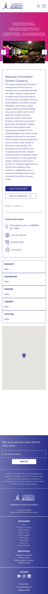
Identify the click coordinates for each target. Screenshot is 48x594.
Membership (24, 538)
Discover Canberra (24, 527)
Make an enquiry (18, 188)
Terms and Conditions (24, 587)
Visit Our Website (18, 235)
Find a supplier (24, 535)
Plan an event (24, 532)
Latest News (24, 540)
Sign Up (24, 461)
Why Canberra (24, 530)
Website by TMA (24, 590)
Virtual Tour (16, 249)
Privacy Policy (24, 584)
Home (24, 525)
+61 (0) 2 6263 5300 (24, 510)
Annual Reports (24, 545)
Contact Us (24, 543)
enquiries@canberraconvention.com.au (24, 512)
